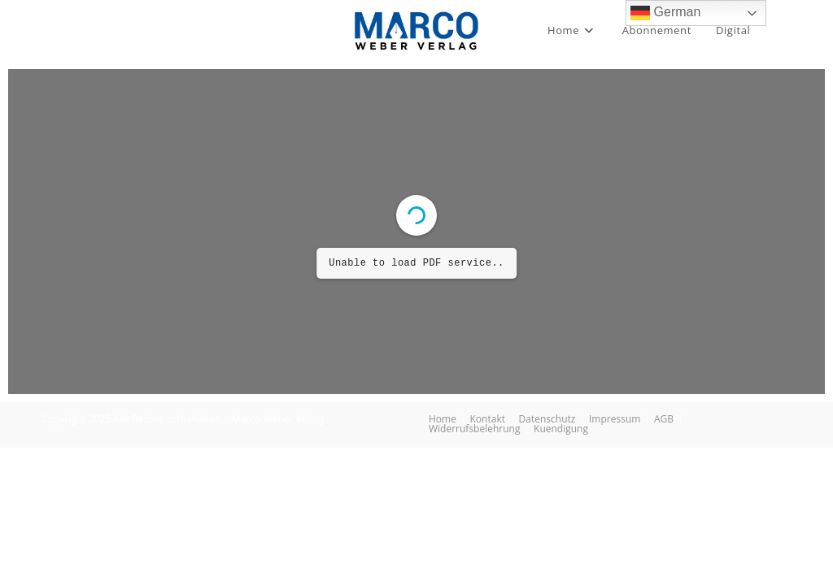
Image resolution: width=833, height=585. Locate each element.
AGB (664, 419)
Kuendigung (561, 429)
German (665, 13)
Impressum (614, 419)
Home (442, 419)
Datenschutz (547, 419)
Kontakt (487, 419)
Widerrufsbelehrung (474, 429)
